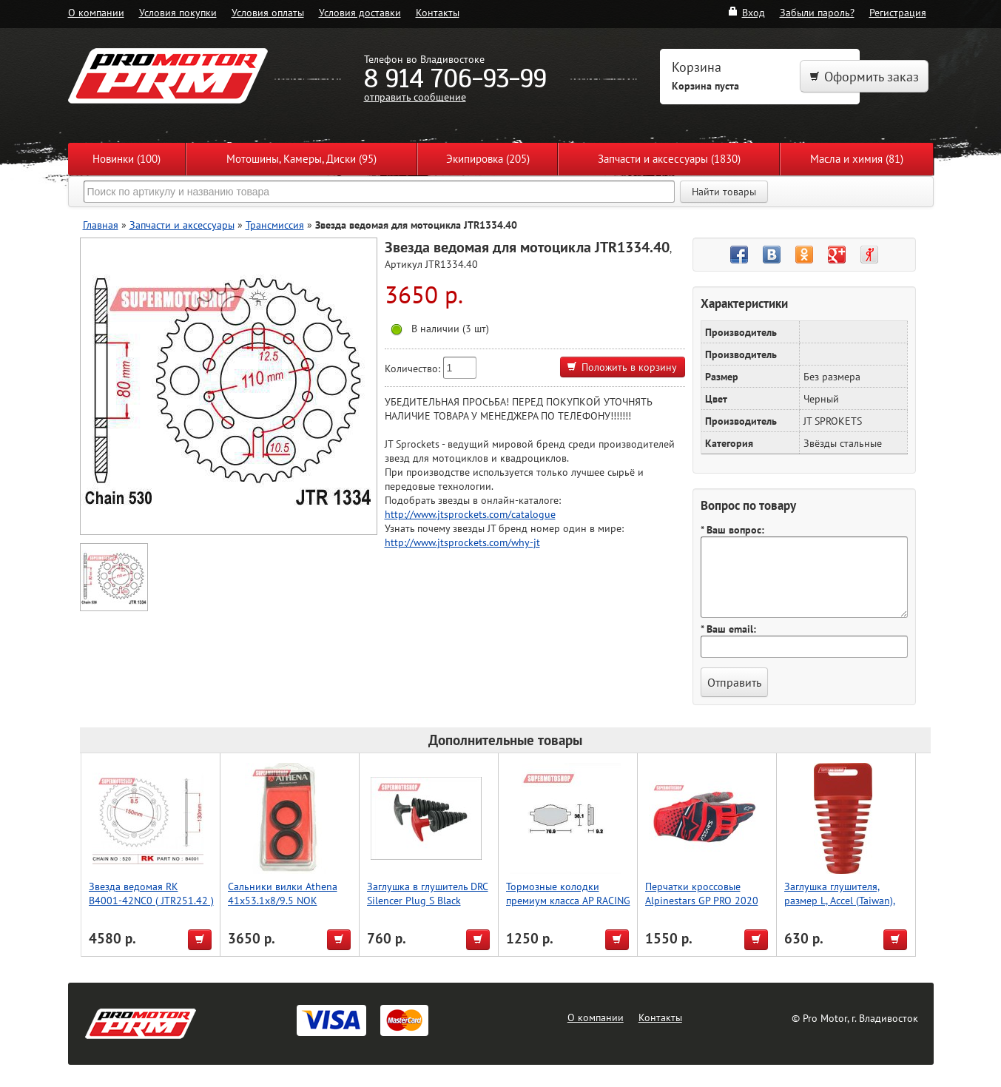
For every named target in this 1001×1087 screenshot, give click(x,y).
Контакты (437, 12)
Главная (100, 225)
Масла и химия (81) (856, 159)
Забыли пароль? (817, 12)
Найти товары (724, 191)
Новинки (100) (126, 159)
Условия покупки (178, 12)
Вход (746, 12)
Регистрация (897, 12)
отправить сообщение (415, 97)
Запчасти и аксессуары (182, 225)
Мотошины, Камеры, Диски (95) (301, 159)
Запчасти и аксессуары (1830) (669, 159)
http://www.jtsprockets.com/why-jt (462, 542)
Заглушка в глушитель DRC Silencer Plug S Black (427, 893)
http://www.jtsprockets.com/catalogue (470, 514)
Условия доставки (360, 12)
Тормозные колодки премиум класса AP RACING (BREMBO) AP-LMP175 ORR (568, 900)
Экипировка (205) (488, 159)
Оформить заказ (864, 76)
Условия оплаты (268, 12)
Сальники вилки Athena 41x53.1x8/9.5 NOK (282, 893)
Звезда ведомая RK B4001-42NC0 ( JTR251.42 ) (151, 893)
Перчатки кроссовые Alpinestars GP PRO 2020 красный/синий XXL (701, 900)
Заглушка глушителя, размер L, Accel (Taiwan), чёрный (839, 900)
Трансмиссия (275, 225)
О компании (96, 12)
